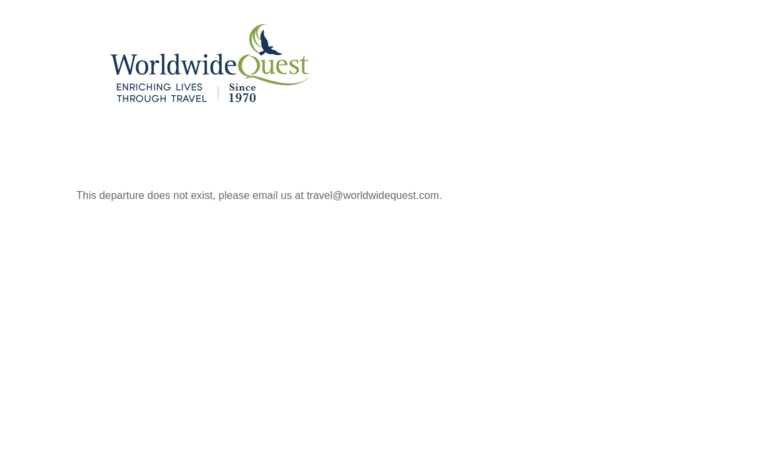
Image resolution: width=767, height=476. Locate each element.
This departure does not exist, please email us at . (259, 195)
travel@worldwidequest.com (373, 195)
